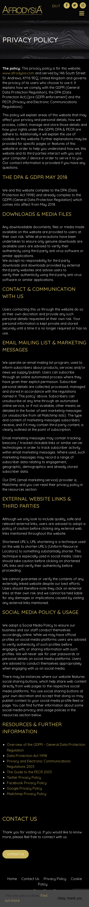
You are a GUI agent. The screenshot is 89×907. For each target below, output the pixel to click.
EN (54, 6)
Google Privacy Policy (24, 788)
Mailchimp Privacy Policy (26, 794)
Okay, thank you (70, 898)
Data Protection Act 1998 (27, 756)
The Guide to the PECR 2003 (29, 772)
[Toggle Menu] (82, 10)
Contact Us (15, 854)
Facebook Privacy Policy (27, 783)
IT (58, 6)
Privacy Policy (55, 879)
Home (12, 879)
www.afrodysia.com (18, 73)
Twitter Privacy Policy (24, 777)
